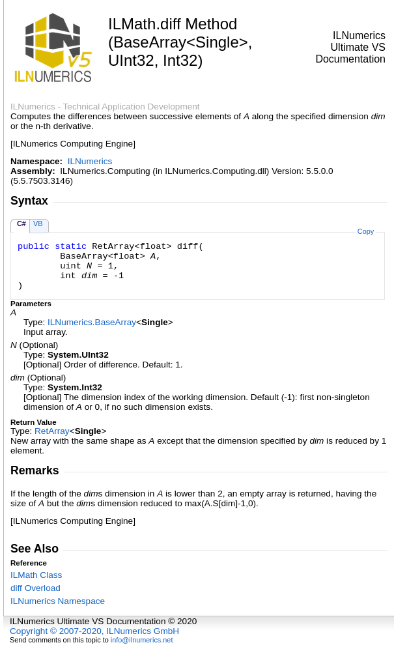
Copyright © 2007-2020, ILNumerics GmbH (94, 631)
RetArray (52, 431)
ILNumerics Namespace (57, 601)
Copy (366, 231)
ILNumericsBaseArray (92, 322)
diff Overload (35, 588)
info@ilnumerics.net (142, 640)
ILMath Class (36, 575)
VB (38, 223)
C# (21, 223)
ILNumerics (90, 161)
